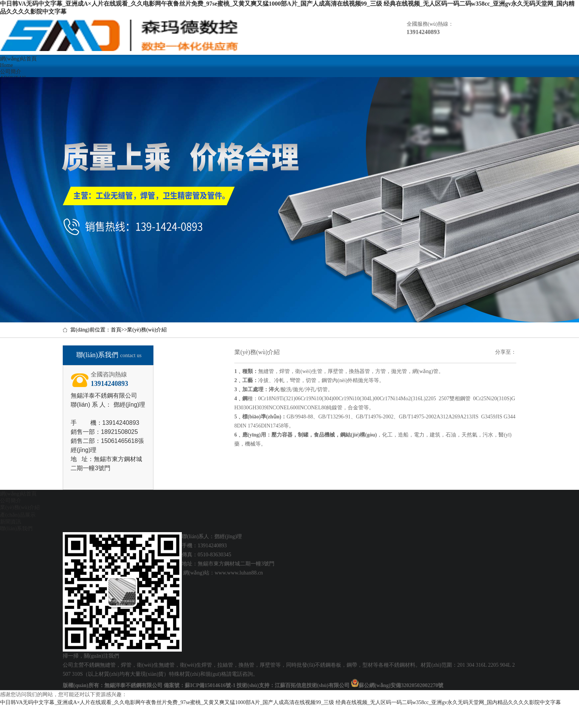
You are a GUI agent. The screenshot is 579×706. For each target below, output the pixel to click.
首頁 (116, 330)
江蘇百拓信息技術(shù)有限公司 (312, 685)
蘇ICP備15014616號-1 (210, 685)
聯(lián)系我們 (16, 528)
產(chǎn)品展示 (18, 515)
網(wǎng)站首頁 (18, 494)
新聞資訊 (10, 522)
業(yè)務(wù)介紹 (147, 330)
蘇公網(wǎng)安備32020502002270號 (401, 685)
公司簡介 (10, 500)
